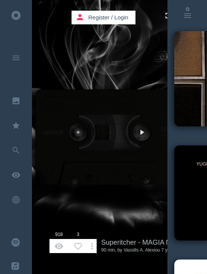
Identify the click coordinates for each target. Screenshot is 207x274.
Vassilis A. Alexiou (142, 250)
